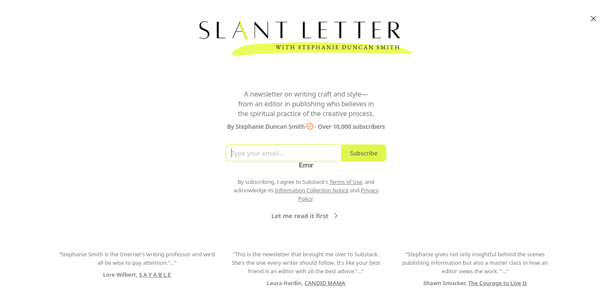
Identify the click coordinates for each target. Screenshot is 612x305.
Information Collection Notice (311, 190)
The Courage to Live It (497, 283)
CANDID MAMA (325, 283)
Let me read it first (305, 215)
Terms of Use (346, 182)
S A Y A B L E (155, 274)
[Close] (593, 18)
